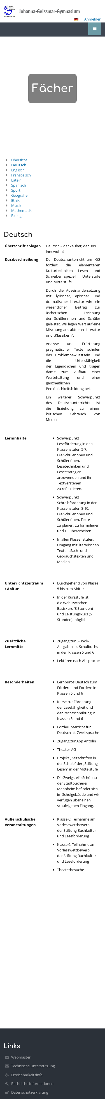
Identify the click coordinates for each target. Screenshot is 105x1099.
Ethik (15, 200)
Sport (15, 190)
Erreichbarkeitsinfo (27, 1074)
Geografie (19, 195)
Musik (16, 205)
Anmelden (92, 19)
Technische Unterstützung (33, 1065)
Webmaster (21, 1057)
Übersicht (19, 159)
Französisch (21, 175)
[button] (76, 19)
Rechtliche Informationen (32, 1083)
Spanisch (18, 185)
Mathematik (21, 210)
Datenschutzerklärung (29, 1092)
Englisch (18, 170)
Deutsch (19, 164)
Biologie (17, 215)
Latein (16, 180)
